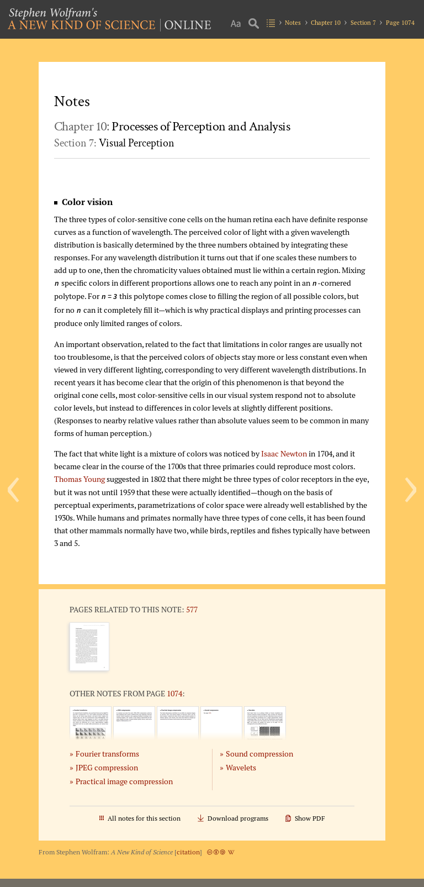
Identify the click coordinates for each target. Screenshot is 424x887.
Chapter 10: (172, 126)
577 (192, 609)
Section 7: (114, 143)
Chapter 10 (326, 23)
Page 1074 (400, 23)
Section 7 (363, 23)
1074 (174, 693)
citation (188, 852)
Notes (293, 23)
